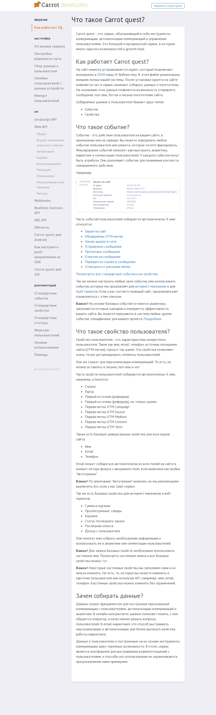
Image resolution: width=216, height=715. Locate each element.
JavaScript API (45, 119)
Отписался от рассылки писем (107, 266)
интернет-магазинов (150, 286)
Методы (42, 193)
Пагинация (44, 170)
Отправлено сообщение (103, 246)
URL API (40, 220)
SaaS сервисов (87, 291)
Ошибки (42, 158)
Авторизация (45, 151)
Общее (41, 134)
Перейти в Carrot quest (168, 6)
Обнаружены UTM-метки (104, 236)
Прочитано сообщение (102, 251)
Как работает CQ (48, 27)
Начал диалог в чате (101, 241)
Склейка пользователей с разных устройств (49, 83)
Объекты (41, 227)
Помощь (41, 354)
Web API (40, 126)
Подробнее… (154, 319)
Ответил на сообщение (103, 256)
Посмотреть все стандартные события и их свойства (117, 274)
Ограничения (45, 176)
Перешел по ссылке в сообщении (110, 261)
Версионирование (49, 164)
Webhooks (42, 200)
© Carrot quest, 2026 (47, 369)
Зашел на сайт (96, 231)
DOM (101, 74)
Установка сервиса (49, 46)
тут (104, 561)
